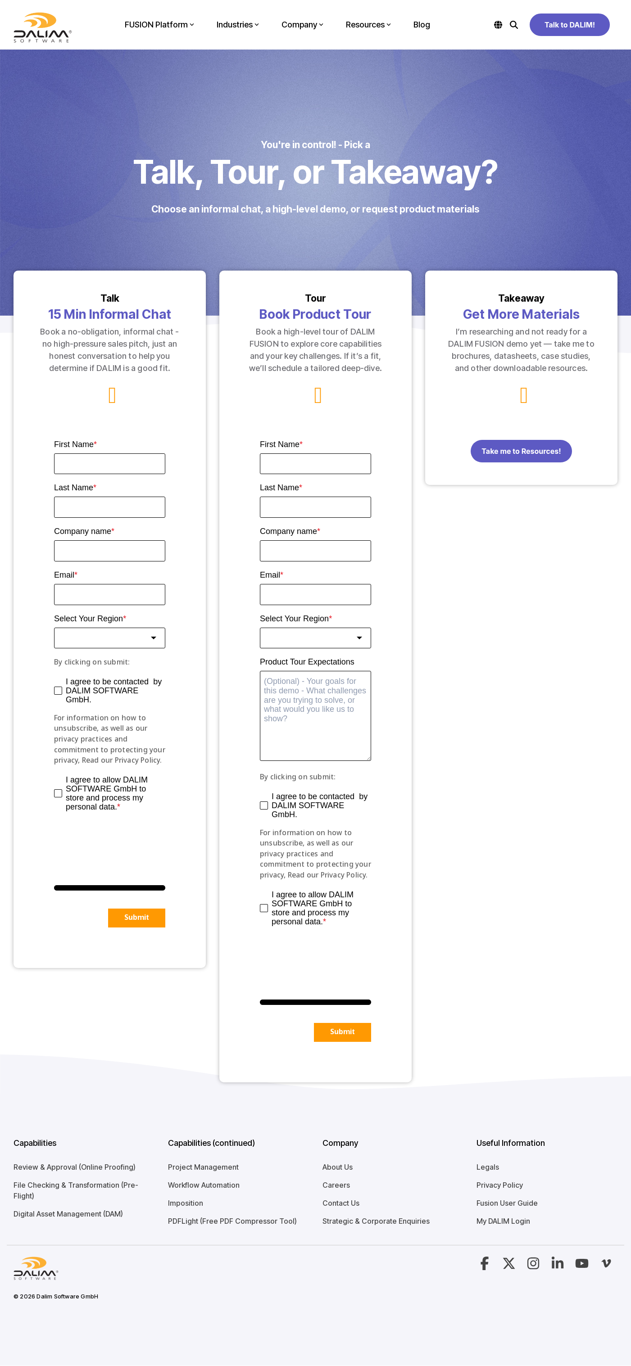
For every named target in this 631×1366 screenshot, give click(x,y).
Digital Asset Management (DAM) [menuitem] (68, 1213)
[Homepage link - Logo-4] (36, 1275)
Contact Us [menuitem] (340, 1203)
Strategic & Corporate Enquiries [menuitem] (376, 1221)
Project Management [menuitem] (203, 1167)
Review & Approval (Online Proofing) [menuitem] (75, 1167)
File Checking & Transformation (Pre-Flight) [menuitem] (76, 1190)
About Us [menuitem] (337, 1167)
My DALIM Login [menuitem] (503, 1221)
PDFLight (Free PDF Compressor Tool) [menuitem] (232, 1221)
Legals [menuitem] (488, 1167)
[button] (485, 1266)
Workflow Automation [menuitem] (204, 1185)
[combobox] (109, 638)
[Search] (514, 25)
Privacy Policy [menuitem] (500, 1185)
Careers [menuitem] (336, 1185)
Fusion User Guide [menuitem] (507, 1203)
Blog (421, 24)
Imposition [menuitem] (185, 1203)
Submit (136, 918)
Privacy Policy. (138, 760)
